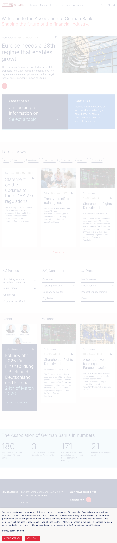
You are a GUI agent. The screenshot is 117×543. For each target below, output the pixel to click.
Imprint (20, 531)
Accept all (32, 538)
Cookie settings (12, 538)
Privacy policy (8, 531)
